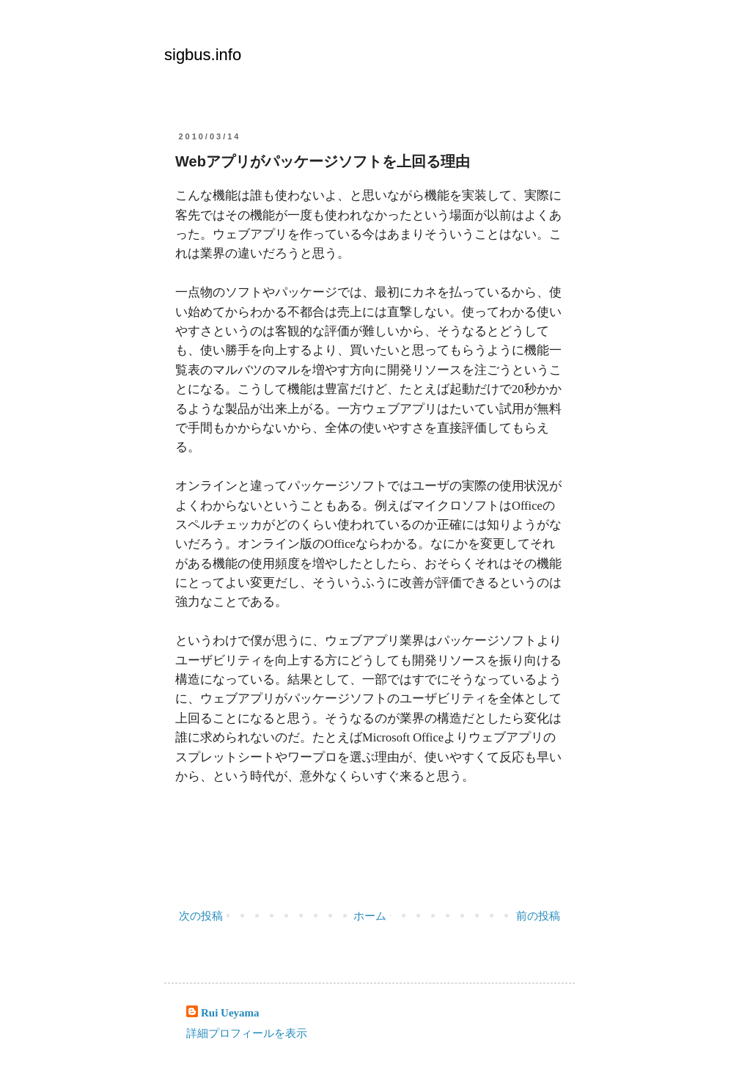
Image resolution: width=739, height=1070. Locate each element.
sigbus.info (202, 54)
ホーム (369, 916)
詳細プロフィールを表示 (246, 1033)
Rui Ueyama (230, 1013)
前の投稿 (538, 916)
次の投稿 (201, 916)
